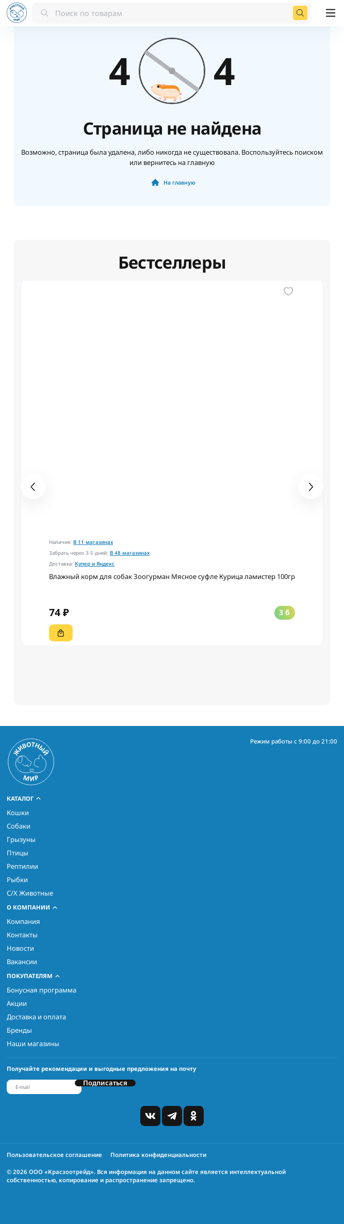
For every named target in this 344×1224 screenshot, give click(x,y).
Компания (23, 921)
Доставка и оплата (36, 1016)
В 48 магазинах (130, 553)
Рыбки (17, 879)
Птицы (17, 852)
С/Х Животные (30, 893)
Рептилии (22, 866)
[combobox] (172, 13)
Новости (20, 948)
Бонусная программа (41, 990)
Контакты (22, 934)
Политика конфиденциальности (158, 1155)
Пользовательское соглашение (54, 1155)
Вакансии (22, 961)
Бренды (19, 1030)
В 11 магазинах (93, 542)
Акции (17, 1003)
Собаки (18, 826)
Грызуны (21, 839)
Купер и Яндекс (94, 563)
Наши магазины (33, 1043)
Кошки (18, 812)
